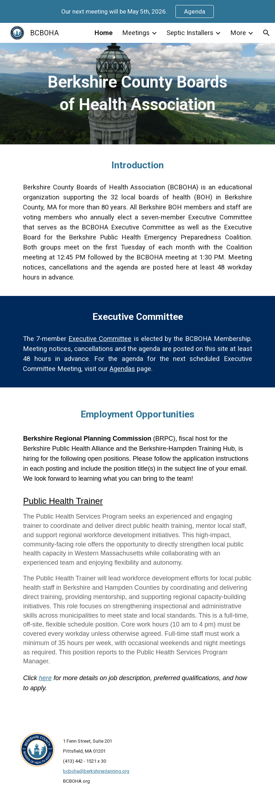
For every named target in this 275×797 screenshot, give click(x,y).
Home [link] (104, 33)
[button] (266, 32)
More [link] (238, 33)
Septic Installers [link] (190, 33)
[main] (137, 93)
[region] (137, 11)
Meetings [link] (136, 33)
